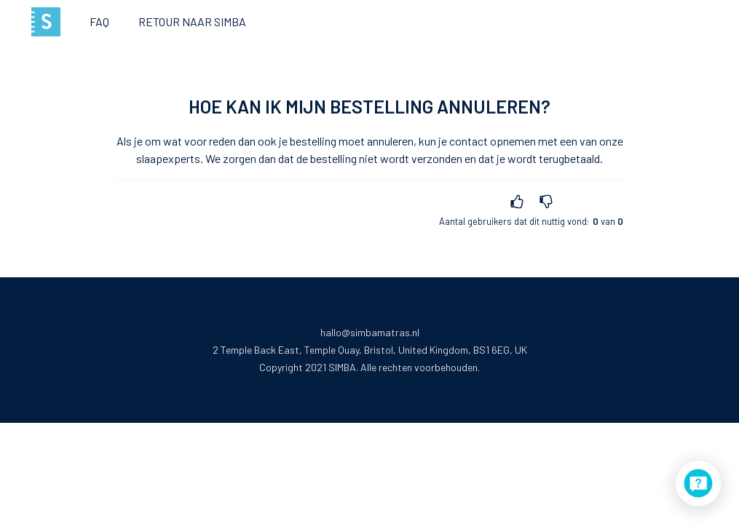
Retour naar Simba (192, 21)
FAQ (99, 21)
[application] (698, 483)
